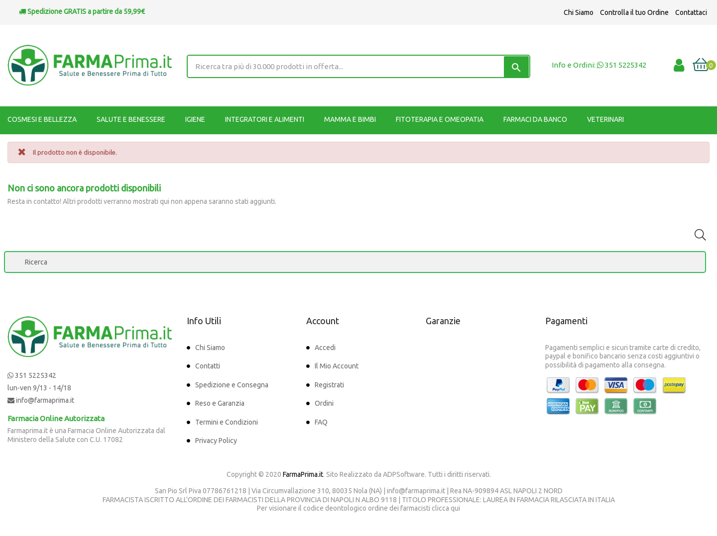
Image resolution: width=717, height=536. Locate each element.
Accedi (325, 348)
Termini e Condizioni (226, 422)
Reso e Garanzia (219, 403)
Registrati (329, 385)
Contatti (207, 366)
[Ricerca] (355, 262)
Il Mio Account (336, 366)
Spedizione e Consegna (231, 385)
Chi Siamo (579, 12)
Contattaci (691, 12)
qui (455, 508)
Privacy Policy (216, 441)
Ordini (324, 403)
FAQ (321, 422)
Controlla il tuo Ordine (634, 12)
